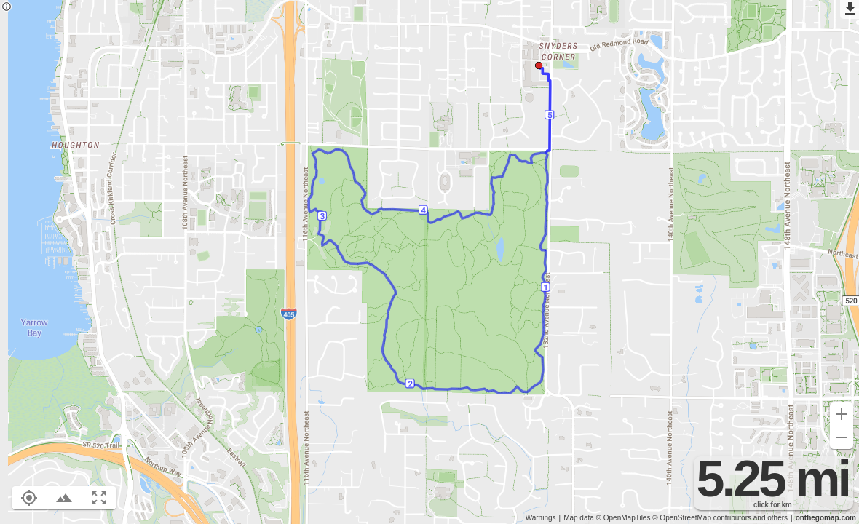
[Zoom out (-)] (841, 437)
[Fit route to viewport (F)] (99, 497)
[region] (429, 262)
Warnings (541, 518)
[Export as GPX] (849, 9)
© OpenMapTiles (623, 518)
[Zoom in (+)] (841, 414)
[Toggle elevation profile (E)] (64, 497)
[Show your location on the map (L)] (29, 497)
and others (770, 518)
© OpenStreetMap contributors (701, 518)
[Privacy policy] (6, 7)
